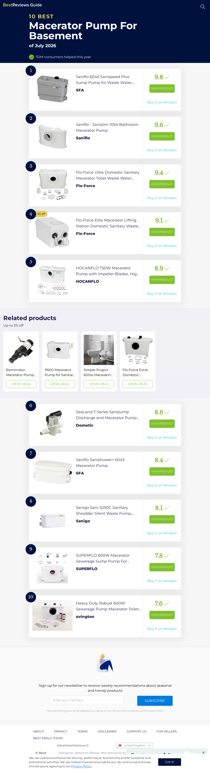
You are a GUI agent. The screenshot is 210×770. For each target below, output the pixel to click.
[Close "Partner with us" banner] (203, 752)
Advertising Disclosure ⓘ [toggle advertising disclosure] (73, 745)
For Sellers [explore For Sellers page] (167, 731)
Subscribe (155, 701)
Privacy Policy (81, 766)
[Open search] (203, 7)
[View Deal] (21, 361)
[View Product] (105, 90)
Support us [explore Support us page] (136, 731)
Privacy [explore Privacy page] (60, 731)
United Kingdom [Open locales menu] (135, 745)
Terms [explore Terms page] (82, 731)
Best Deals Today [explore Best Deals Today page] (48, 738)
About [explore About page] (38, 731)
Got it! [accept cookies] (169, 762)
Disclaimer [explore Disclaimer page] (107, 731)
